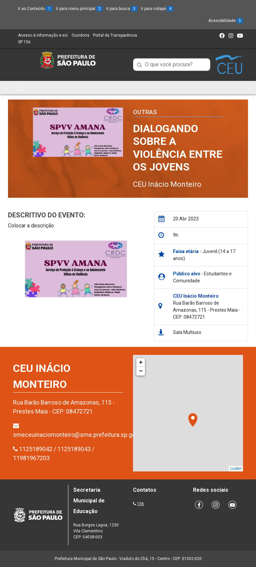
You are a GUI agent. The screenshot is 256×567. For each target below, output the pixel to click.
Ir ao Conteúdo (35, 8)
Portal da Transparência (115, 35)
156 (140, 503)
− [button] (141, 371)
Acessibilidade (225, 20)
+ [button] (141, 363)
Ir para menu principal (79, 8)
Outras (145, 112)
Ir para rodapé (157, 8)
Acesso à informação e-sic (43, 35)
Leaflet (235, 468)
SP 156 (24, 42)
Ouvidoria (80, 35)
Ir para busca (121, 8)
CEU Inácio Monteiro (167, 184)
